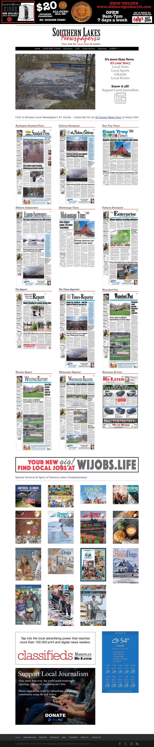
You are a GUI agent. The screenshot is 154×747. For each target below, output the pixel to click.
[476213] (77, 23)
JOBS (77, 49)
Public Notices (88, 49)
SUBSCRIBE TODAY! (52, 49)
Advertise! (102, 49)
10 (64, 104)
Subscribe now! (29, 737)
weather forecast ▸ (120, 691)
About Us (84, 737)
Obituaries (68, 49)
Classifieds (73, 737)
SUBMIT (113, 49)
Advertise (43, 737)
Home (37, 49)
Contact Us (96, 737)
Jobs (64, 737)
